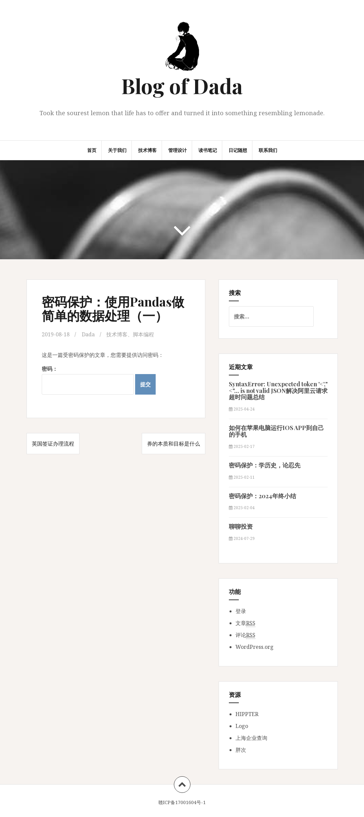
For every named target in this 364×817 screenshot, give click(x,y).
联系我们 (268, 150)
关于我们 (117, 150)
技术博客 (147, 150)
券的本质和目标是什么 (173, 443)
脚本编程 (143, 334)
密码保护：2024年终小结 (262, 496)
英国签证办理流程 (53, 443)
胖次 (240, 749)
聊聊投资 (241, 526)
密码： (88, 380)
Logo (241, 726)
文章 (245, 623)
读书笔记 (207, 150)
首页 (91, 150)
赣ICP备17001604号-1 (182, 802)
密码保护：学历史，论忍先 (264, 465)
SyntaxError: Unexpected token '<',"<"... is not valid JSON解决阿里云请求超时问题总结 (278, 390)
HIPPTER (246, 714)
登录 (240, 611)
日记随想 (238, 150)
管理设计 (177, 150)
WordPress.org (254, 646)
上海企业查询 (251, 738)
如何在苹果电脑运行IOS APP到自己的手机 (276, 431)
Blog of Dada (182, 85)
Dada (88, 334)
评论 (245, 635)
